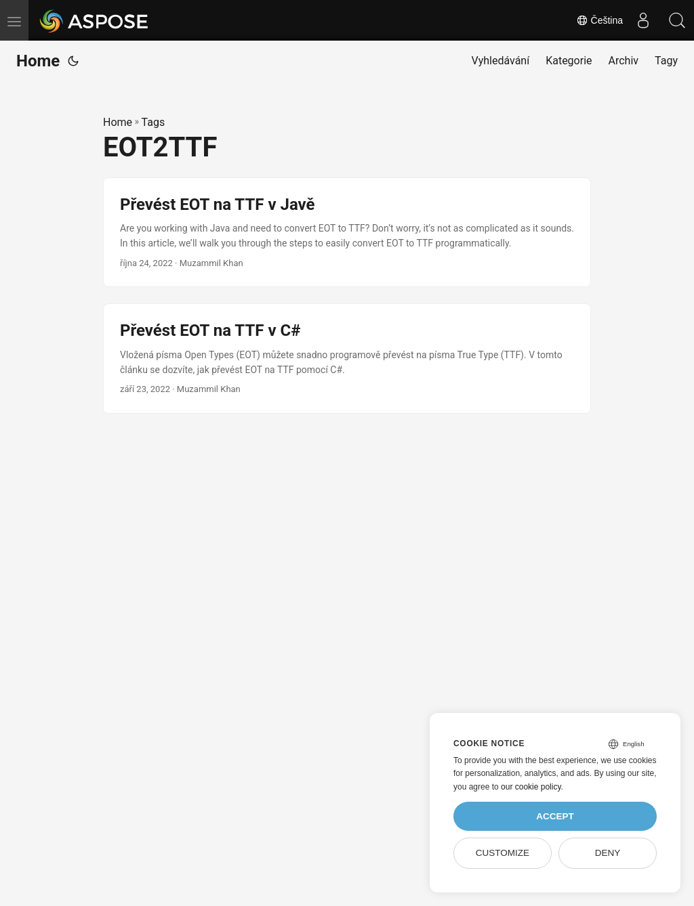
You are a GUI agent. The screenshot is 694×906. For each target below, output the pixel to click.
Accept (555, 816)
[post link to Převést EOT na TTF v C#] (347, 358)
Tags (153, 122)
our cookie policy (531, 787)
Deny (608, 853)
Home (38, 60)
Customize (502, 853)
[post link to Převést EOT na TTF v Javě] (347, 232)
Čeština (599, 20)
